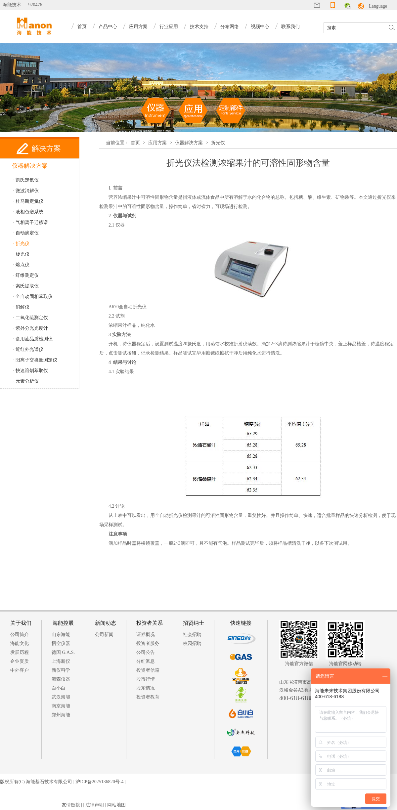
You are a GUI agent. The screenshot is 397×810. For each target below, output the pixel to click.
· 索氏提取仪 (26, 285)
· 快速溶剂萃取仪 (30, 370)
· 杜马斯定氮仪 (28, 201)
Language (378, 6)
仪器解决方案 (189, 142)
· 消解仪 (21, 307)
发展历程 (19, 652)
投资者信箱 (147, 670)
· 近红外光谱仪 (28, 349)
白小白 (59, 688)
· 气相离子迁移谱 (30, 222)
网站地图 (116, 804)
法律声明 (94, 804)
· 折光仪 (21, 243)
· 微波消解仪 (26, 190)
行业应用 (168, 26)
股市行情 (145, 679)
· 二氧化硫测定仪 (30, 317)
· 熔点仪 (21, 264)
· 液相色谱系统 (28, 211)
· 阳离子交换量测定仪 (35, 360)
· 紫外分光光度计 (30, 328)
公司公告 (145, 652)
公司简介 (19, 634)
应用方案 (138, 26)
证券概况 (145, 634)
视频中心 (260, 26)
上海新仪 (61, 661)
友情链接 (71, 804)
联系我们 (290, 26)
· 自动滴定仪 (26, 233)
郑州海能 (61, 714)
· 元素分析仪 (26, 381)
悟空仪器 (61, 643)
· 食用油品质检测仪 (33, 338)
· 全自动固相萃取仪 (33, 296)
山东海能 (61, 634)
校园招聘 (192, 643)
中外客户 (19, 670)
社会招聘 (192, 634)
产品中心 (108, 26)
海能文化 (19, 643)
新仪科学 (61, 670)
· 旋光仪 (21, 254)
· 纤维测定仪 (26, 275)
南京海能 (61, 705)
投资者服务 (147, 643)
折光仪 (218, 142)
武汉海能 (61, 697)
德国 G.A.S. (63, 652)
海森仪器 (61, 679)
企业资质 (19, 661)
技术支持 (199, 26)
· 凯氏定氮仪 (26, 180)
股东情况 (145, 688)
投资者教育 (147, 697)
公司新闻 (104, 634)
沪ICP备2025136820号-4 (99, 781)
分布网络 (229, 26)
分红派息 (145, 661)
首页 (82, 26)
